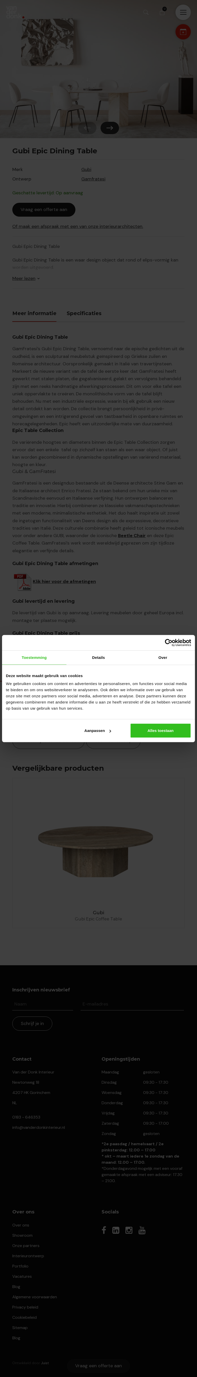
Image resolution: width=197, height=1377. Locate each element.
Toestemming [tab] (34, 657)
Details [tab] (98, 657)
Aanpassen (97, 730)
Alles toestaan (160, 730)
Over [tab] (162, 657)
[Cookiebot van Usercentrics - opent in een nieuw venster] (168, 642)
